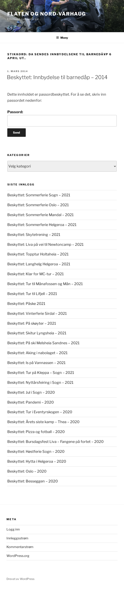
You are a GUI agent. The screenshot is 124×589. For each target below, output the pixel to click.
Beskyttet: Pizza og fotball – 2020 (36, 432)
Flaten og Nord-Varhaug (46, 14)
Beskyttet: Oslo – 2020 (26, 471)
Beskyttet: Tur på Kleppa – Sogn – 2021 (40, 372)
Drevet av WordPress (20, 579)
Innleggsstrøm (17, 538)
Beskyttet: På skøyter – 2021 (31, 323)
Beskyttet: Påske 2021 (26, 303)
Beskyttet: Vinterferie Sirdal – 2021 (37, 313)
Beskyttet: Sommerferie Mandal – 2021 (40, 215)
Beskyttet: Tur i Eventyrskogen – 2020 (39, 412)
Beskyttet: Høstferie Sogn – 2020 (35, 451)
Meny (62, 37)
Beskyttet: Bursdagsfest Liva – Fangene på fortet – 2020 (55, 441)
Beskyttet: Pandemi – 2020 (30, 402)
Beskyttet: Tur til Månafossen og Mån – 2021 (45, 284)
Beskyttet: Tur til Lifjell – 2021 (32, 294)
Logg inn (13, 529)
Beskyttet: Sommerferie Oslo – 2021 (38, 205)
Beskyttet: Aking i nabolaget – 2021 (37, 353)
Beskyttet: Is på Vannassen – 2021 (36, 363)
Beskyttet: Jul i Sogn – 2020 (31, 392)
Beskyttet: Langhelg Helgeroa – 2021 (38, 264)
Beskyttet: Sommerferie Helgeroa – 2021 (41, 225)
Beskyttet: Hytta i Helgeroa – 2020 (36, 461)
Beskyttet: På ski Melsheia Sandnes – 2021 (43, 343)
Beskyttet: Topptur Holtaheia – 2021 (37, 254)
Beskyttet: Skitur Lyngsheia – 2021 (36, 333)
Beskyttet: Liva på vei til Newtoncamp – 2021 (45, 244)
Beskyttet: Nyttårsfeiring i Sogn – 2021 (40, 382)
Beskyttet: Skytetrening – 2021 (33, 234)
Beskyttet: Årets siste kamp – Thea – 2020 (43, 422)
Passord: (62, 118)
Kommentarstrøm (19, 547)
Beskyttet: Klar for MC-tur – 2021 (35, 274)
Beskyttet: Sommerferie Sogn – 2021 (38, 195)
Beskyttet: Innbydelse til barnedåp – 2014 (57, 77)
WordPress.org (17, 556)
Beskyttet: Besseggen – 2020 (32, 481)
